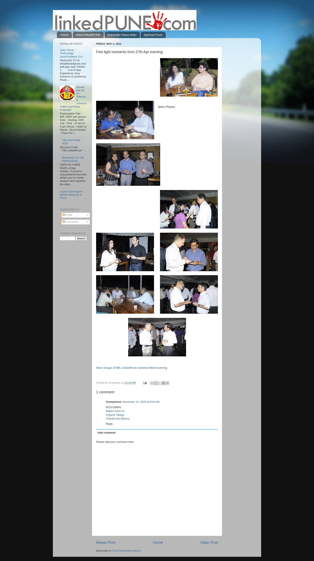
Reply (109, 423)
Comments (70, 221)
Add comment (107, 432)
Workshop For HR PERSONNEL (73, 159)
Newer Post (106, 542)
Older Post (209, 542)
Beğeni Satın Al (115, 410)
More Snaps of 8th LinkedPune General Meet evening (131, 367)
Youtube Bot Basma (118, 418)
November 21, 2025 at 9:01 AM (141, 401)
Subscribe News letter (122, 34)
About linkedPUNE (88, 34)
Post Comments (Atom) (127, 550)
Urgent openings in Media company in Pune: (71, 194)
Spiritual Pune (153, 34)
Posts (67, 214)
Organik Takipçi (115, 414)
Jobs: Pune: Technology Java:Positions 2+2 (71, 53)
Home (65, 34)
